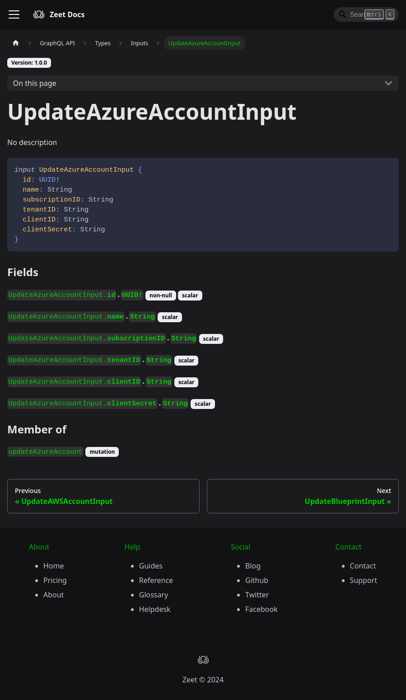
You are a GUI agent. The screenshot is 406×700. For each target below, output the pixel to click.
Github (256, 580)
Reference (156, 580)
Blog (253, 566)
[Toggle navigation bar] (14, 14)
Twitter (257, 595)
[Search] (366, 14)
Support (363, 580)
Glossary (153, 595)
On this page (34, 83)
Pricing (55, 580)
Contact (363, 566)
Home (53, 566)
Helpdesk (155, 609)
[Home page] (15, 43)
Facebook (261, 609)
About (53, 595)
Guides (151, 566)
